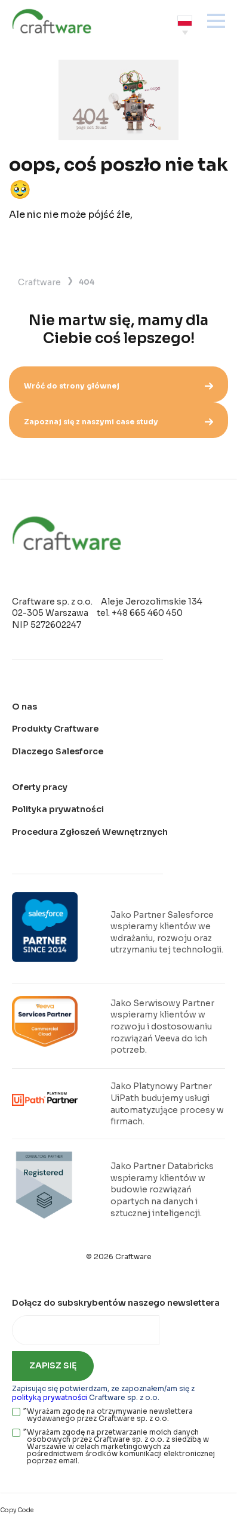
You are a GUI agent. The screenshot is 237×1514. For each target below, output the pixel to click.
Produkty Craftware (55, 728)
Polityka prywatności (58, 809)
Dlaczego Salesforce (57, 751)
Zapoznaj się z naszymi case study (118, 421)
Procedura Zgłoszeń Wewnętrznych (90, 832)
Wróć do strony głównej (118, 385)
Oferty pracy (39, 787)
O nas (24, 706)
